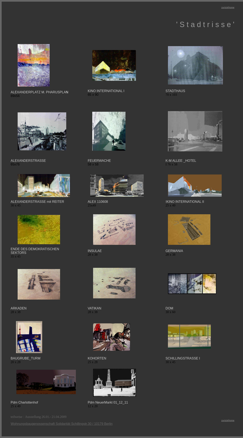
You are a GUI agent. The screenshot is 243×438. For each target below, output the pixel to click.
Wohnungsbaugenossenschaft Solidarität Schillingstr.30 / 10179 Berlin (62, 423)
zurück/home (227, 7)
